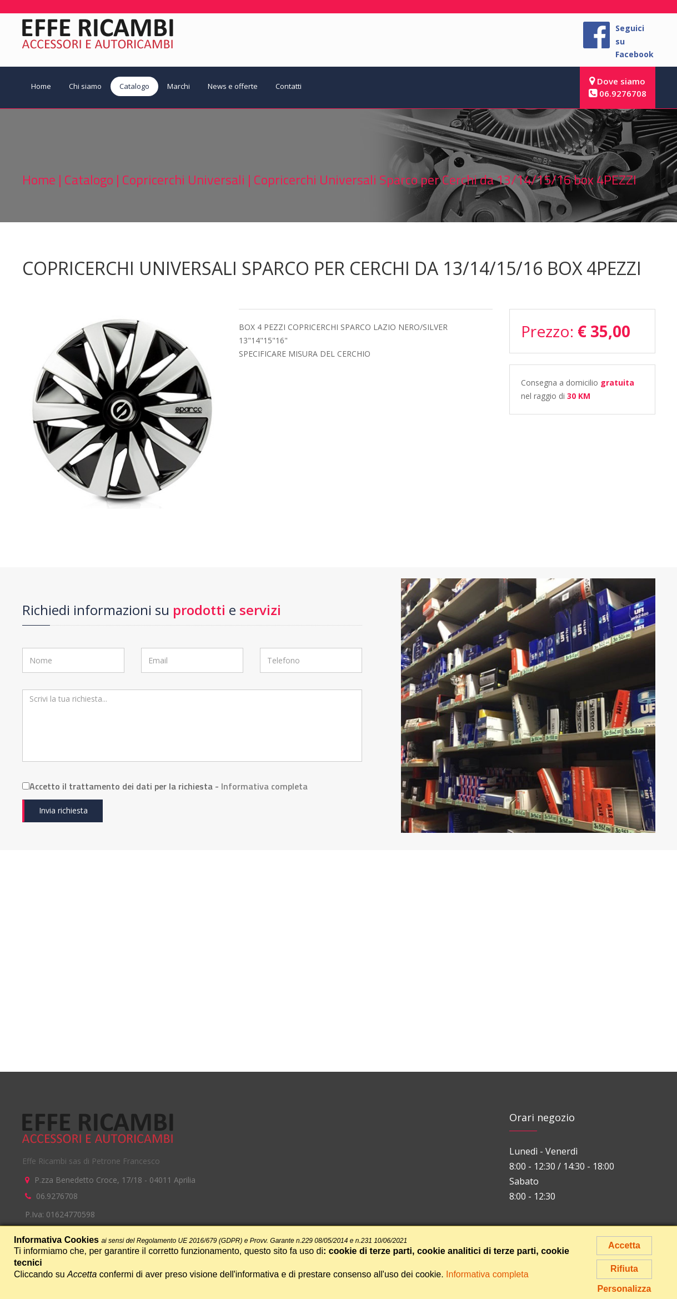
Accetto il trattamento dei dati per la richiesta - (165, 786)
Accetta (624, 1245)
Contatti (288, 86)
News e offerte (233, 86)
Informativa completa (264, 786)
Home (41, 86)
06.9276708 (617, 93)
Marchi (178, 86)
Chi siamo (85, 86)
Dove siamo (617, 81)
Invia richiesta (63, 810)
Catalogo (134, 86)
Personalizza (624, 1288)
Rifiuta (624, 1268)
